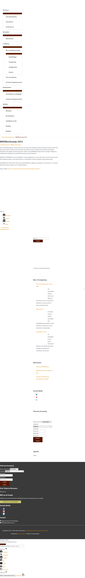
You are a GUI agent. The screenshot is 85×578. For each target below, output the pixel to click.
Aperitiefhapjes (12, 57)
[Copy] (7, 575)
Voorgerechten (12, 62)
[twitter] (36, 399)
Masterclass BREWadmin (42, 366)
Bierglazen (8, 131)
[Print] (2, 567)
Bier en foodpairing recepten (13, 50)
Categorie (35, 424)
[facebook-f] (36, 394)
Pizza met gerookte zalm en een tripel (44, 285)
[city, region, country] (16, 546)
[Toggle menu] (12, 13)
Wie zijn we (6, 10)
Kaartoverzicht (9, 38)
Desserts (11, 72)
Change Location (4, 546)
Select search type (38, 422)
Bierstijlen (8, 126)
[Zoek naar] (39, 431)
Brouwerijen (6, 32)
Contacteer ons (10, 27)
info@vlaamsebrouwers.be (8, 523)
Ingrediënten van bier (11, 121)
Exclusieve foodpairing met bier (14, 82)
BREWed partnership (15, 145)
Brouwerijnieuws (10, 116)
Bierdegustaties (7, 87)
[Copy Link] (4, 569)
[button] (0, 135)
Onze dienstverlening (11, 17)
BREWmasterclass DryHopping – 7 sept (45, 372)
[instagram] (36, 397)
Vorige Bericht (4, 227)
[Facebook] (7, 215)
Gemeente (35, 433)
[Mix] (2, 561)
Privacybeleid (44, 530)
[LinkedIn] (6, 221)
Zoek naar (35, 429)
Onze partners (9, 22)
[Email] (3, 564)
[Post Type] (47, 422)
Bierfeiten (5, 104)
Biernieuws (8, 111)
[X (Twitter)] (4, 555)
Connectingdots (21, 533)
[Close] (3, 544)
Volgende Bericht (5, 229)
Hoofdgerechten (13, 67)
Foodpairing (6, 43)
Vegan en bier (39, 309)
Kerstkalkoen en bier (41, 332)
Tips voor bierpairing (11, 77)
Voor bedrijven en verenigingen (14, 94)
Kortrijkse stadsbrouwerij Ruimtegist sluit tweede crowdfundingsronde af (42, 378)
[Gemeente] (39, 436)
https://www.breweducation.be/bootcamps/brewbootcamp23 (24, 168)
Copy (19, 575)
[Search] (37, 438)
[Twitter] (6, 218)
